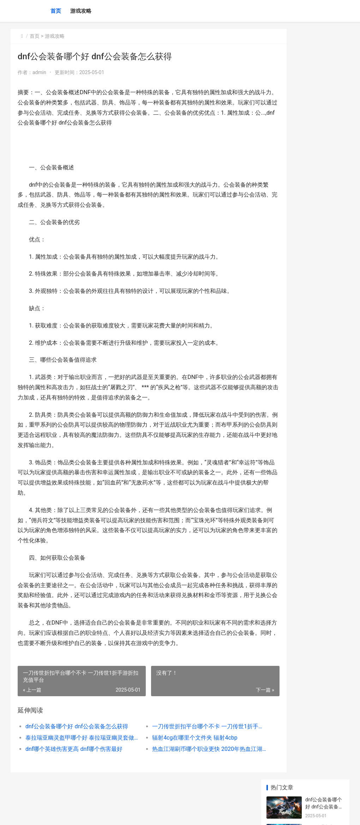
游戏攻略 (80, 11)
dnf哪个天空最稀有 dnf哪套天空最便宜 (324, 327)
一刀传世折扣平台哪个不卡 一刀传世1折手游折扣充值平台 (185, 736)
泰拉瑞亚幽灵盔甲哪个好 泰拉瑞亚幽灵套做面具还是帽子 (75, 748)
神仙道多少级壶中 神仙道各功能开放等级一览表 (323, 300)
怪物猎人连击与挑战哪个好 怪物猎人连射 (323, 516)
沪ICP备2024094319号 (106, 813)
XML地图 (138, 813)
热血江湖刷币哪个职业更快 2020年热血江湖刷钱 (185, 759)
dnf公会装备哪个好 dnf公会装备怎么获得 (75, 736)
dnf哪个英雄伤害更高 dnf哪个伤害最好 (73, 759)
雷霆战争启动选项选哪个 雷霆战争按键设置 (323, 489)
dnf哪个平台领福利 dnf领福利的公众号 (324, 245)
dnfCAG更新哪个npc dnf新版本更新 (323, 217)
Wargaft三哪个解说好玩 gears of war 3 (323, 461)
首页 (55, 11)
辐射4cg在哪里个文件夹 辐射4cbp (178, 748)
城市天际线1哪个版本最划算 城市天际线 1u (324, 272)
